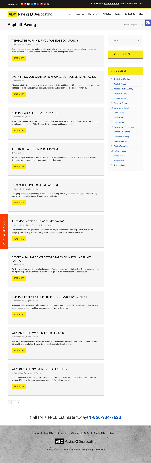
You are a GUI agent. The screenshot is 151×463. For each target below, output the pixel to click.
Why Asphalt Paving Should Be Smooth (40, 333)
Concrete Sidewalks (122, 108)
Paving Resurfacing (122, 146)
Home (126, 25)
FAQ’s (86, 433)
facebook (38, 4)
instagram (48, 4)
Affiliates (75, 433)
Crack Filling (119, 113)
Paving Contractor (33, 225)
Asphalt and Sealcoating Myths (35, 113)
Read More (19, 58)
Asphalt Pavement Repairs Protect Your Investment (49, 296)
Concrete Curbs (120, 103)
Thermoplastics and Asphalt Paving (38, 221)
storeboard (28, 4)
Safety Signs (119, 156)
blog (22, 4)
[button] (148, 23)
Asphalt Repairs (32, 45)
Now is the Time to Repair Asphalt (36, 185)
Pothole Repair (32, 337)
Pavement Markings (122, 137)
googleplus (45, 4)
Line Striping (119, 122)
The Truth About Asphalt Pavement (37, 149)
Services (61, 433)
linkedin (32, 4)
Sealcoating (30, 117)
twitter (35, 4)
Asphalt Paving (19, 45)
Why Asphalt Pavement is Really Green (39, 369)
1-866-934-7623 (135, 3)
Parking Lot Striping (122, 132)
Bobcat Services (121, 98)
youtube (41, 4)
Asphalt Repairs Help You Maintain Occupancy (45, 40)
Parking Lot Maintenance (124, 127)
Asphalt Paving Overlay (123, 89)
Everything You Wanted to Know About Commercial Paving (54, 76)
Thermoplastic (46, 225)
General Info (119, 117)
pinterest (25, 4)
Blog (111, 433)
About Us (48, 433)
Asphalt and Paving (21, 373)
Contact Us (99, 433)
